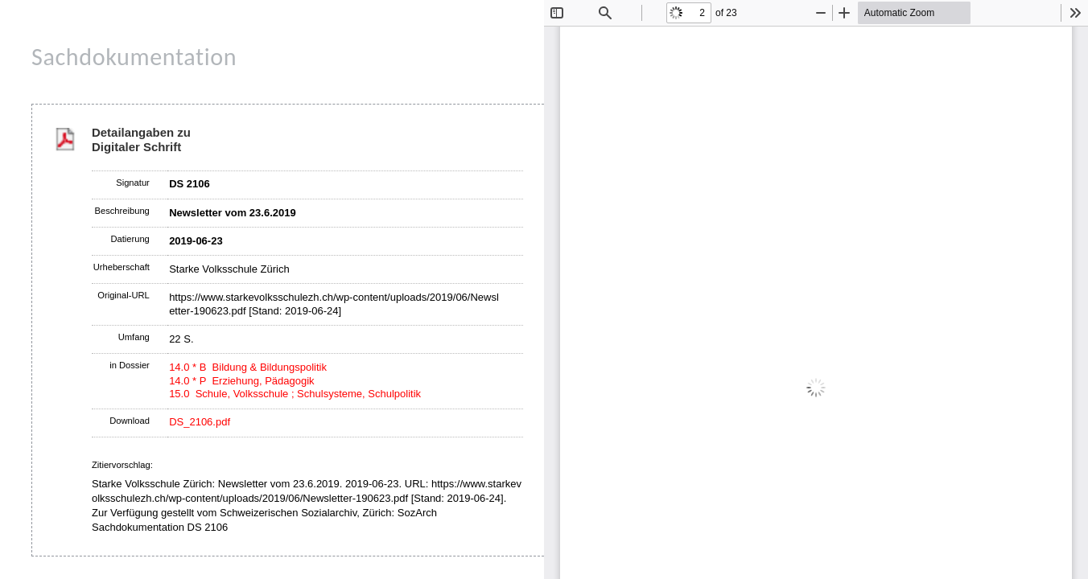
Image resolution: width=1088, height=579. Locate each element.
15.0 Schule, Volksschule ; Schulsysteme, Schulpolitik (295, 394)
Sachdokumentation (134, 57)
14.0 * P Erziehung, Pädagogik (241, 381)
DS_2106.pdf (199, 422)
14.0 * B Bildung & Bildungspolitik (248, 367)
